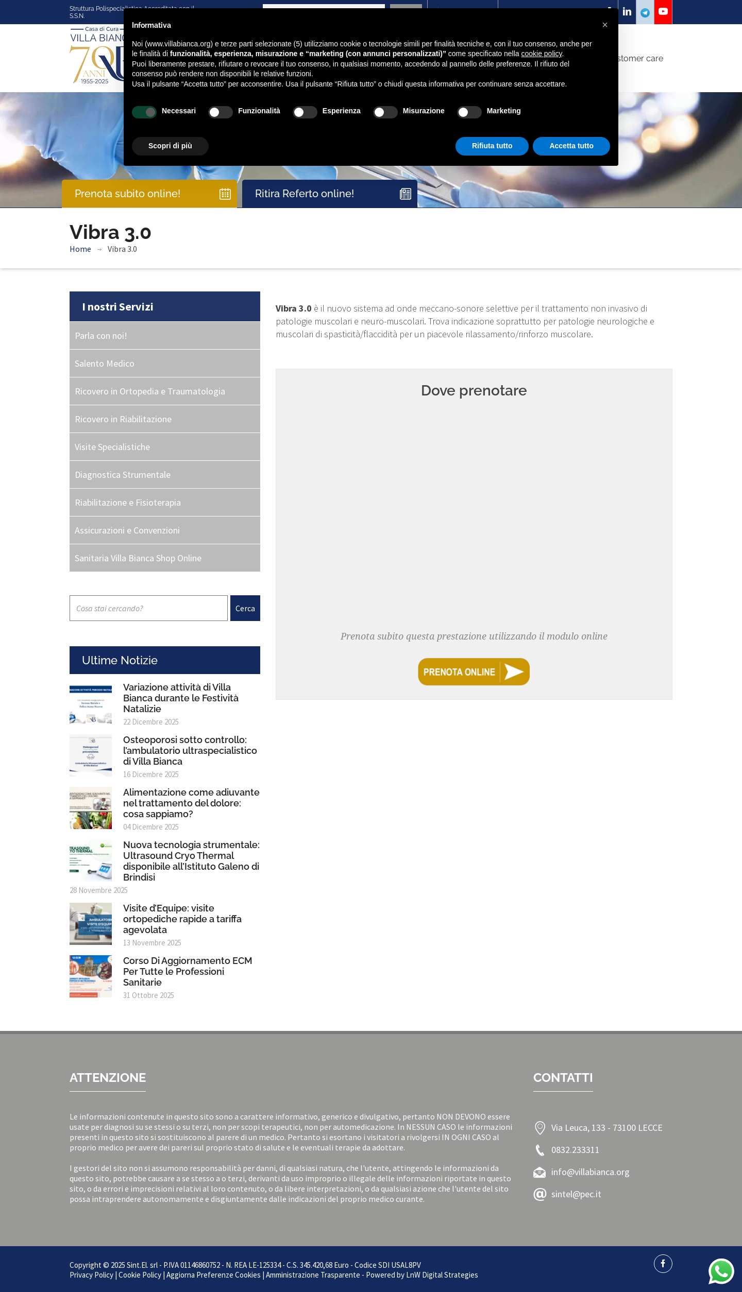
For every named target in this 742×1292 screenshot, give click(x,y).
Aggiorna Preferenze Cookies (213, 1275)
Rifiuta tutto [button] (492, 146)
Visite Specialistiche (112, 447)
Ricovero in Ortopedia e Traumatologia (150, 391)
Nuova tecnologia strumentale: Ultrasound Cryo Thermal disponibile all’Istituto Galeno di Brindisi (191, 861)
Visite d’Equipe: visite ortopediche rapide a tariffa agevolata (182, 919)
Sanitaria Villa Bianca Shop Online (138, 558)
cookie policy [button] (541, 53)
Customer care (634, 58)
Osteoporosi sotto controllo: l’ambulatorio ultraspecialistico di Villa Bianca (190, 750)
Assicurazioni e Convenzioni (127, 530)
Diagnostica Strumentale (123, 474)
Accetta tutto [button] (571, 146)
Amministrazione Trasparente (313, 1275)
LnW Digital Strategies (442, 1275)
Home (80, 249)
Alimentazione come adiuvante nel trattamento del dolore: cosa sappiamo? (191, 803)
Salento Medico (104, 363)
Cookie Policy (140, 1275)
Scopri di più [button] (170, 146)
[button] (605, 24)
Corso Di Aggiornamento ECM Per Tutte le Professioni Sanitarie (187, 971)
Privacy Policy (91, 1275)
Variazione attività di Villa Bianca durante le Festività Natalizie (181, 698)
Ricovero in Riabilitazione (123, 419)
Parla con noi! (101, 335)
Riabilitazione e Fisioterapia (128, 502)
